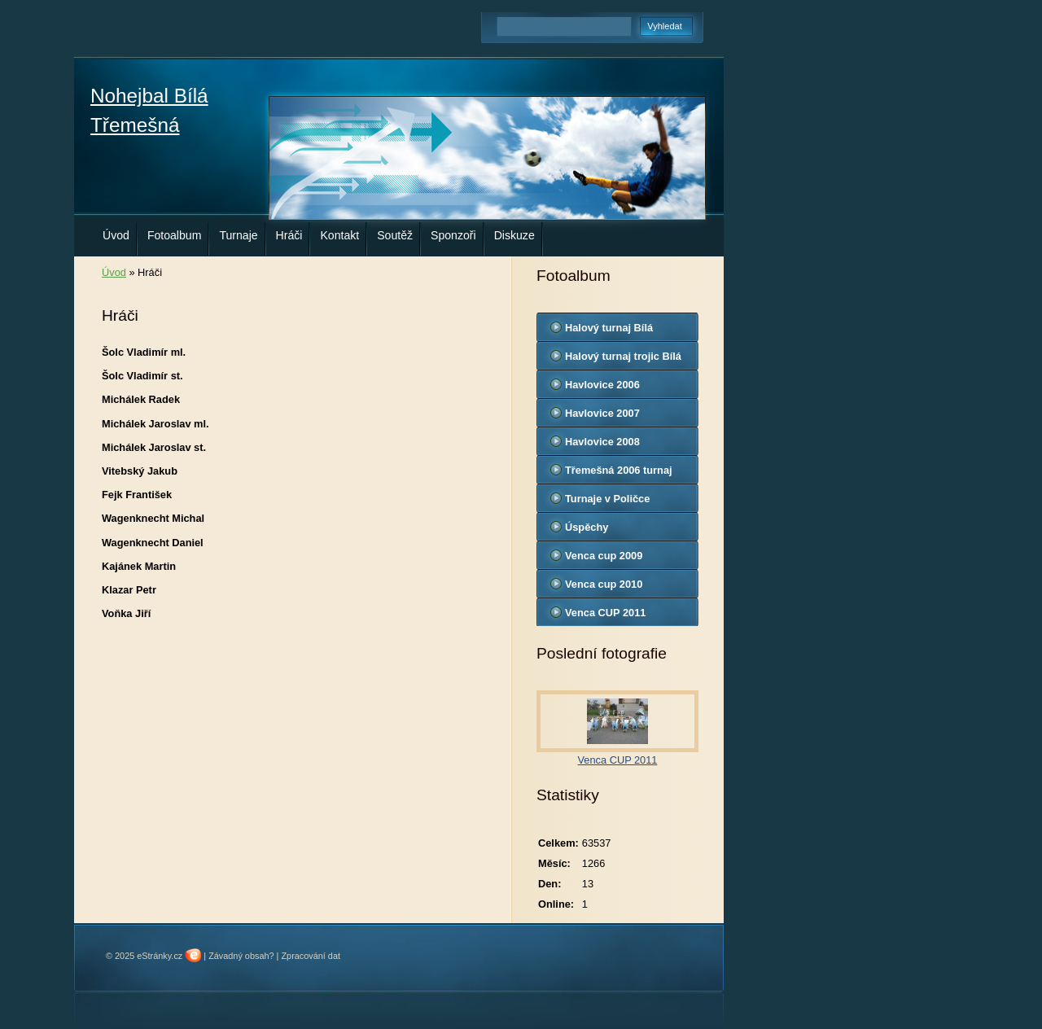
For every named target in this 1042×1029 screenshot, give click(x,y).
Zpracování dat (310, 956)
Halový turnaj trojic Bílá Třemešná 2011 (623, 360)
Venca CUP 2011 (605, 612)
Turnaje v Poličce (607, 499)
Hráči (289, 235)
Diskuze (514, 235)
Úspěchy (586, 527)
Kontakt (339, 235)
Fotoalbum (174, 235)
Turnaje (238, 235)
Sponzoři (453, 235)
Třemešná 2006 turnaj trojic (618, 474)
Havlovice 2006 (602, 385)
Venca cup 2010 (603, 584)
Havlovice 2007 (602, 413)
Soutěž (395, 235)
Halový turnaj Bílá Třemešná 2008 (609, 331)
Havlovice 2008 (602, 442)
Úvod (116, 235)
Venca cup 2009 (603, 556)
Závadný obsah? (241, 956)
